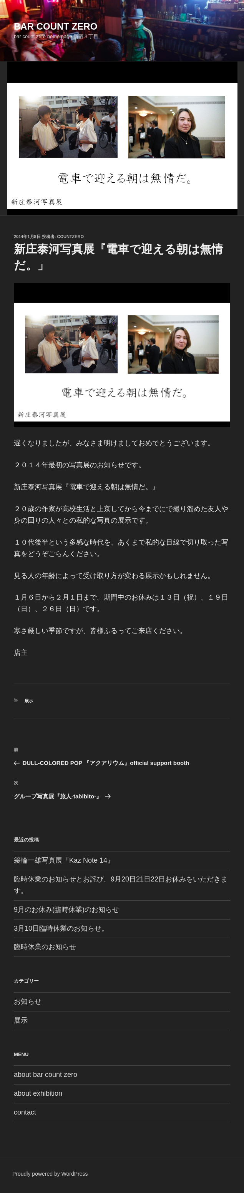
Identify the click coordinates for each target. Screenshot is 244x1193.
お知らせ (27, 1001)
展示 (29, 700)
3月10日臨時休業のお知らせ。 (61, 928)
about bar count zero (45, 1074)
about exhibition (38, 1093)
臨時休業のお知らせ (45, 947)
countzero (70, 236)
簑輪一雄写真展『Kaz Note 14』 (64, 860)
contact (25, 1112)
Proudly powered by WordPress (50, 1174)
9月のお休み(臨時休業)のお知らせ (66, 909)
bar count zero (55, 26)
